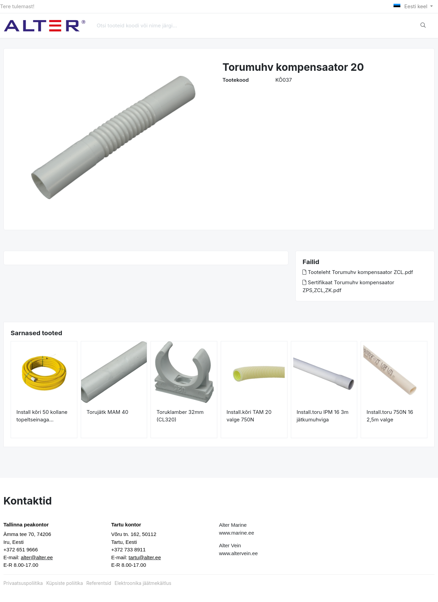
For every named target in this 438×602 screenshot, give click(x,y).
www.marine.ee (236, 533)
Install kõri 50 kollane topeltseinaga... (41, 416)
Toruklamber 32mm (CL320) (180, 416)
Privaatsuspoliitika (23, 583)
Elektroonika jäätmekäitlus (143, 583)
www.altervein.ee (238, 553)
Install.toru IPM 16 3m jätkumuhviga (323, 416)
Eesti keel (411, 6)
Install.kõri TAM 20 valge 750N (249, 416)
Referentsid (98, 583)
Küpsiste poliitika (64, 583)
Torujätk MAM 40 (107, 412)
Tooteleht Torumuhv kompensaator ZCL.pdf (357, 272)
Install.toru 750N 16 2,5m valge (389, 416)
